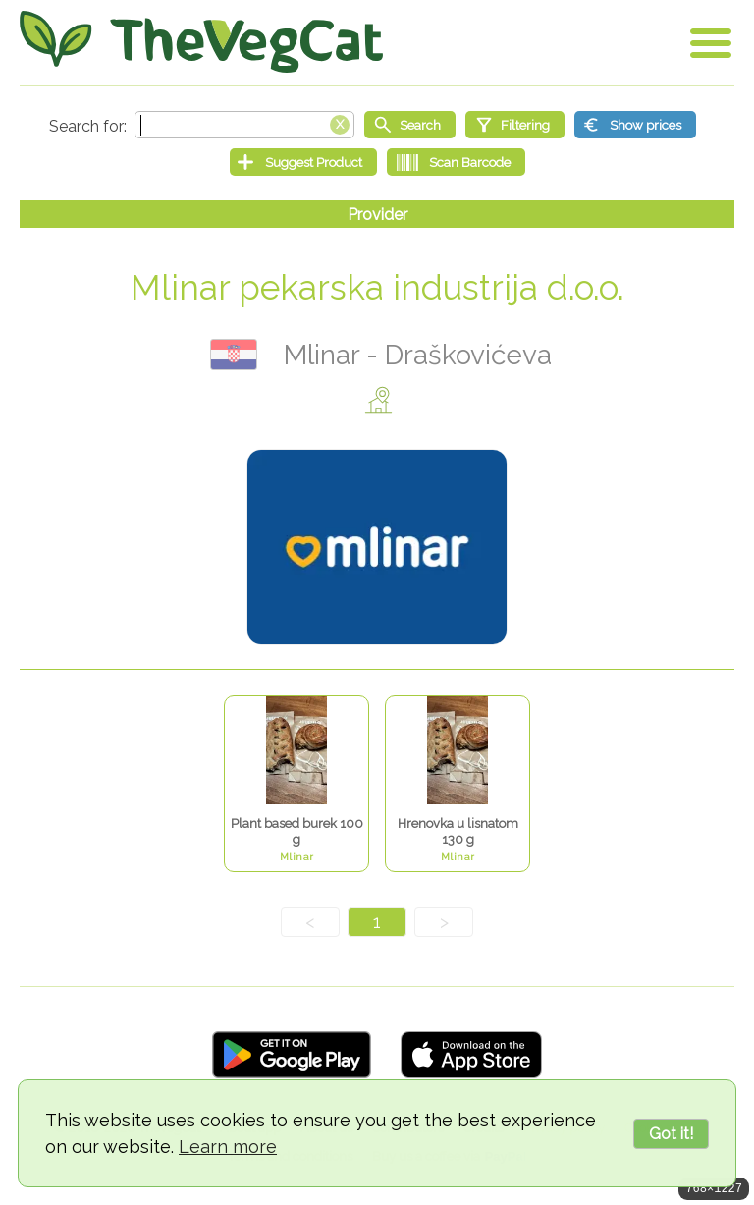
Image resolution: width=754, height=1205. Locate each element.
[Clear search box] (340, 123)
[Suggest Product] (303, 162)
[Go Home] (201, 42)
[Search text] (244, 124)
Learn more (228, 1146)
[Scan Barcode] (456, 162)
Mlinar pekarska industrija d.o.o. (377, 287)
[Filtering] (515, 124)
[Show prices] (635, 124)
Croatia (233, 354)
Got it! (671, 1133)
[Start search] (410, 124)
